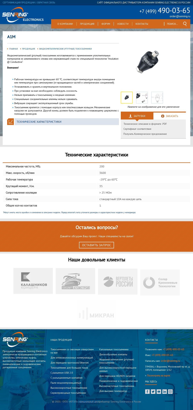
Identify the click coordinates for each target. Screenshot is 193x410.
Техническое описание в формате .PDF (145, 123)
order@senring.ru (180, 16)
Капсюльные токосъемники (113, 349)
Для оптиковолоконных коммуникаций (72, 357)
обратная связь (46, 2)
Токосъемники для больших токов (69, 367)
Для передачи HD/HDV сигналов (117, 376)
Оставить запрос (96, 245)
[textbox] (172, 24)
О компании (65, 23)
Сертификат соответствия (137, 128)
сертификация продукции (19, 2)
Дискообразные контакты (113, 354)
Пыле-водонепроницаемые (66, 382)
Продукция (87, 23)
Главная (13, 48)
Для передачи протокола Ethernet (70, 362)
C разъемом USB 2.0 (62, 372)
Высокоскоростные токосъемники (69, 387)
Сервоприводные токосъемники (68, 392)
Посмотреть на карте (158, 375)
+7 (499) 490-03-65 (173, 349)
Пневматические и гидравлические (118, 381)
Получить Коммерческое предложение (145, 133)
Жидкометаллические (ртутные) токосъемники (65, 48)
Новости (122, 23)
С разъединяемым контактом (66, 377)
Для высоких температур (113, 391)
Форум (105, 23)
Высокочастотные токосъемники (116, 386)
